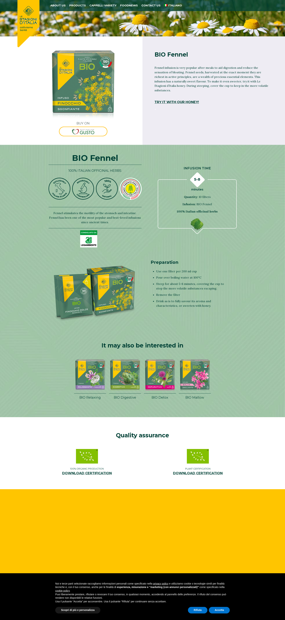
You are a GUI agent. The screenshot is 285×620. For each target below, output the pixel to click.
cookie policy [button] (62, 590)
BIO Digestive (125, 397)
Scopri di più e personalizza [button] (78, 610)
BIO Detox (160, 397)
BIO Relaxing (90, 397)
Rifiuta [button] (198, 610)
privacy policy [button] (160, 583)
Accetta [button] (219, 610)
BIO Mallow (194, 397)
